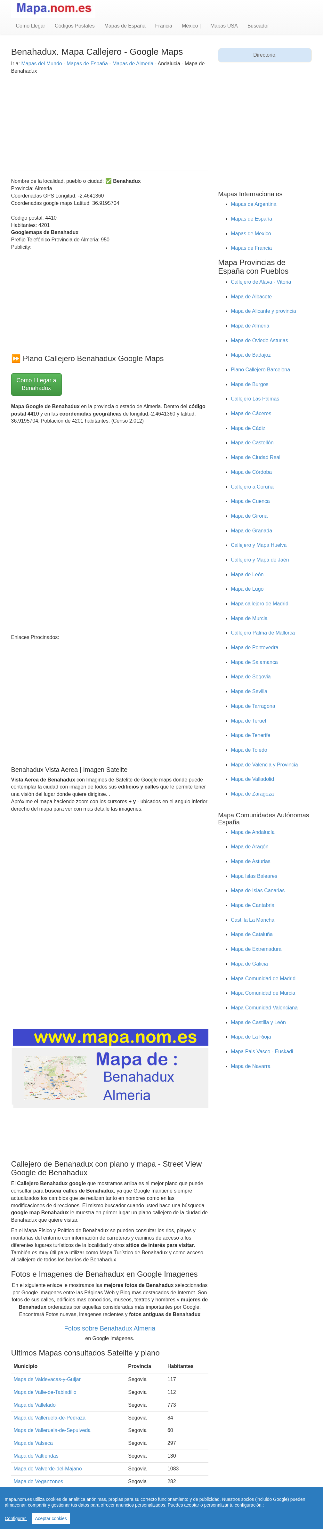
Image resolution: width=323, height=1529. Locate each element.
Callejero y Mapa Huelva (259, 545)
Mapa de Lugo (247, 589)
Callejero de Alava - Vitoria (261, 282)
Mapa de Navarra (251, 1066)
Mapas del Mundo (41, 63)
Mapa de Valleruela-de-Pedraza (50, 1417)
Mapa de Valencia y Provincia (264, 764)
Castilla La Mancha (252, 920)
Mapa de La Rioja (251, 1037)
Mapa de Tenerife (250, 735)
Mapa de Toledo (249, 750)
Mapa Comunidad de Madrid (263, 978)
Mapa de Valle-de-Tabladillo (45, 1392)
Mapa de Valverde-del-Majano (48, 1468)
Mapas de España (125, 25)
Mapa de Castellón (252, 442)
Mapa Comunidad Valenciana (264, 1007)
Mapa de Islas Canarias (258, 890)
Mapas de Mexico (251, 233)
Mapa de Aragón (249, 846)
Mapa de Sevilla (249, 691)
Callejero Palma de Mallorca (263, 632)
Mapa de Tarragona (253, 706)
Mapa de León (247, 574)
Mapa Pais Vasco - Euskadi (262, 1051)
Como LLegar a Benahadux (36, 384)
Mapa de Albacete (251, 296)
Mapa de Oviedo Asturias (259, 340)
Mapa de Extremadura (256, 949)
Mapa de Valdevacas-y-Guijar (47, 1379)
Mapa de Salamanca (254, 662)
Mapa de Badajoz (251, 355)
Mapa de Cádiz (248, 428)
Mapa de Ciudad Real (255, 457)
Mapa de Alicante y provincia (263, 311)
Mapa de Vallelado (35, 1405)
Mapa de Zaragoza (252, 794)
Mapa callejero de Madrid (259, 603)
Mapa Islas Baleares (254, 876)
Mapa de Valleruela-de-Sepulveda (52, 1430)
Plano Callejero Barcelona (260, 369)
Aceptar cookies (51, 1518)
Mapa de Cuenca (250, 501)
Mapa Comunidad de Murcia (263, 993)
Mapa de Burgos (249, 384)
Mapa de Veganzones (38, 1481)
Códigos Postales (75, 25)
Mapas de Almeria (132, 63)
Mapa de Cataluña (252, 934)
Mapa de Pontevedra (255, 647)
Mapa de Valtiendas (36, 1456)
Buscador (258, 25)
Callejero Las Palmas (255, 398)
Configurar (16, 1518)
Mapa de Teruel (248, 721)
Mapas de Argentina (253, 204)
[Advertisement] (110, 119)
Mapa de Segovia (251, 676)
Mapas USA (224, 25)
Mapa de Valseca (33, 1443)
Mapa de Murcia (249, 618)
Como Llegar (30, 25)
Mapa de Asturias (251, 861)
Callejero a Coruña (252, 486)
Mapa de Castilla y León (258, 1022)
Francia (163, 25)
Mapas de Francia (251, 248)
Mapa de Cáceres (251, 413)
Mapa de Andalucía (253, 832)
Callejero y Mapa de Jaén (260, 559)
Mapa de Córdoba (251, 472)
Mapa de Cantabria (252, 905)
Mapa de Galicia (249, 964)
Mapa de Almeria (250, 325)
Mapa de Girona (249, 516)
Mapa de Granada (251, 530)
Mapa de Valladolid (252, 779)
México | (191, 25)
